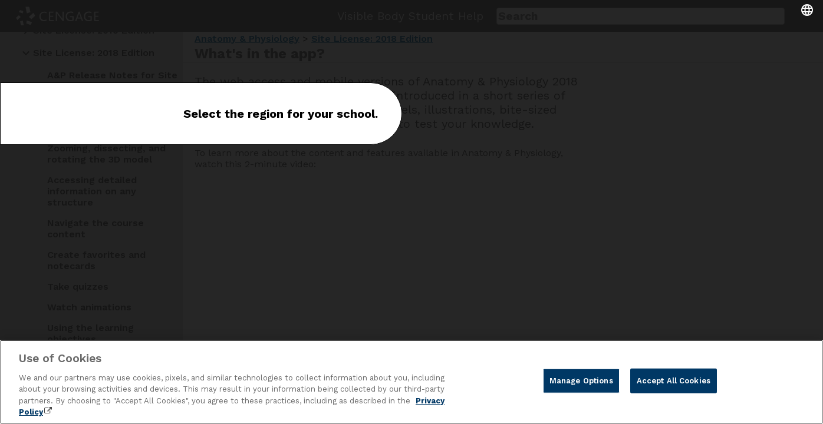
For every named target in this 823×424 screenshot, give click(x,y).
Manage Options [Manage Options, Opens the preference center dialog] (581, 380)
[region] (411, 382)
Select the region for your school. (280, 114)
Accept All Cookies (673, 380)
